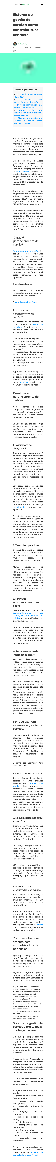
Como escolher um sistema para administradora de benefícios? (28, 113)
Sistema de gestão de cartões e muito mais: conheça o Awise (28, 121)
